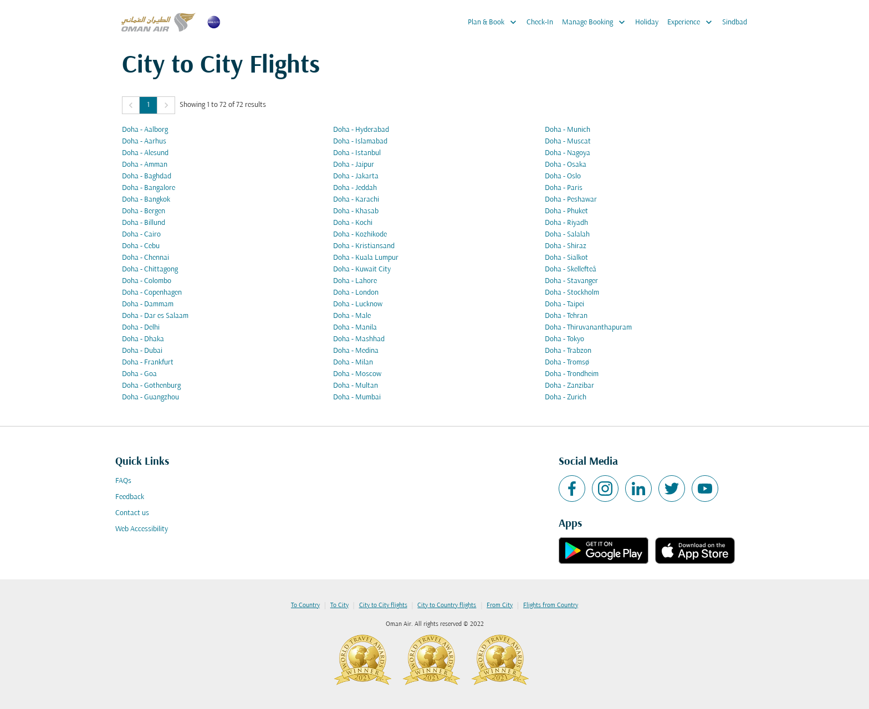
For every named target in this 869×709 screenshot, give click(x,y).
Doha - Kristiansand (364, 246)
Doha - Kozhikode (360, 234)
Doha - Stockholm (572, 293)
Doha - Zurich (565, 397)
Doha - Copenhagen (152, 293)
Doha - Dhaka (143, 339)
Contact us (132, 513)
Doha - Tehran (566, 316)
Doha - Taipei (564, 304)
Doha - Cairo (141, 234)
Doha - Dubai (142, 351)
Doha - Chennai (145, 258)
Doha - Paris (563, 188)
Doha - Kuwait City (362, 269)
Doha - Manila (355, 327)
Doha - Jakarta (356, 176)
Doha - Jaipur (353, 165)
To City (339, 605)
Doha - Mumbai (357, 397)
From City (500, 605)
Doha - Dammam (147, 304)
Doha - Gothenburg (151, 386)
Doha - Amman (144, 165)
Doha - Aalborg (145, 130)
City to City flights (383, 605)
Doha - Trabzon (568, 351)
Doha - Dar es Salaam (155, 316)
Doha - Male (352, 316)
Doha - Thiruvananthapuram (588, 327)
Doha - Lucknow (357, 304)
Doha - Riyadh (566, 223)
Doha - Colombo (146, 281)
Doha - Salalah (567, 234)
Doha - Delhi (141, 327)
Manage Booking (596, 22)
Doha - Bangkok (146, 200)
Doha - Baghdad (146, 176)
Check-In (539, 22)
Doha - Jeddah (355, 188)
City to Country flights (446, 605)
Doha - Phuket (566, 211)
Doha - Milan (353, 362)
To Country (305, 605)
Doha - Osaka (565, 165)
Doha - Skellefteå (570, 269)
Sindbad (734, 22)
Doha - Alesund (145, 153)
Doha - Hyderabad (361, 130)
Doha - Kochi (352, 223)
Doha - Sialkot (566, 258)
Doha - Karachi (356, 200)
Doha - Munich (567, 130)
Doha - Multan (355, 386)
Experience (692, 22)
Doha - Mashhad (359, 339)
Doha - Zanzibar (569, 386)
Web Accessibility (141, 529)
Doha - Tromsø (567, 362)
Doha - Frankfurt (147, 362)
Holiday (646, 22)
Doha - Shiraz (565, 246)
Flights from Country (550, 605)
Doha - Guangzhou (150, 397)
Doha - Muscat (568, 141)
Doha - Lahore (355, 281)
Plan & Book (495, 22)
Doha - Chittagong (150, 269)
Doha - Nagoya (567, 153)
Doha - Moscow (357, 374)
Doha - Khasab (356, 211)
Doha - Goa (139, 374)
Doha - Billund (143, 223)
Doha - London (356, 293)
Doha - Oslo (563, 176)
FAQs (123, 481)
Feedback (129, 497)
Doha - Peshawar (571, 200)
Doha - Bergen (143, 211)
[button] (131, 105)
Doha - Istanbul (357, 153)
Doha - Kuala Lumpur (365, 258)
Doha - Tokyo (564, 339)
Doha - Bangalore (148, 188)
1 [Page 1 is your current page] (148, 105)
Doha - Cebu (141, 246)
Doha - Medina (356, 351)
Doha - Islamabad (360, 141)
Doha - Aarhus (144, 141)
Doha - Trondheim (572, 374)
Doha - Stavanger (571, 281)
